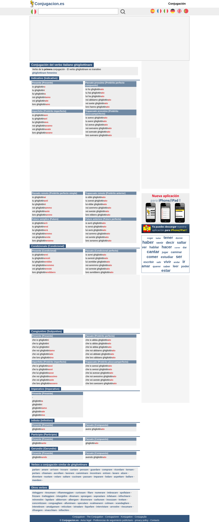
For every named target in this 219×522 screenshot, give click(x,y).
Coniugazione (112, 516)
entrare (106, 473)
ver (144, 247)
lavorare (69, 473)
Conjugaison (78, 516)
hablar (154, 247)
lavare (115, 473)
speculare (83, 503)
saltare (66, 476)
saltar (181, 242)
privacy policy (141, 520)
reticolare (66, 506)
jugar (165, 252)
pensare (84, 469)
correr (177, 248)
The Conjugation (95, 516)
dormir (179, 238)
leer (176, 266)
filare (90, 492)
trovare (64, 469)
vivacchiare (51, 510)
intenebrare (38, 506)
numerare (100, 492)
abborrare (61, 499)
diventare (37, 476)
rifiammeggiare (65, 492)
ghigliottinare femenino (44, 73)
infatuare (111, 496)
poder (185, 266)
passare (87, 476)
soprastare (99, 496)
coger (150, 238)
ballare (129, 476)
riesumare (50, 492)
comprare (107, 469)
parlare (36, 469)
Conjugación (177, 3)
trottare (122, 499)
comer (152, 257)
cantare (74, 469)
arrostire (114, 506)
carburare (99, 499)
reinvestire (38, 499)
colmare (109, 503)
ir (183, 261)
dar (185, 247)
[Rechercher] (78, 11)
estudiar (167, 257)
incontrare (95, 473)
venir (159, 242)
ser (179, 256)
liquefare (89, 506)
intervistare (102, 506)
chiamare (47, 473)
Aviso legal (86, 520)
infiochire (64, 510)
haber (148, 242)
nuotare (48, 476)
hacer (167, 247)
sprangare (86, 496)
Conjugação (141, 516)
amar (146, 266)
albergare (74, 499)
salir (159, 262)
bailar (158, 238)
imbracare (112, 492)
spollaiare (125, 492)
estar (165, 270)
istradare (78, 506)
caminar (176, 252)
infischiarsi (124, 496)
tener (168, 237)
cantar (153, 251)
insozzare (111, 499)
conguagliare (55, 503)
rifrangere (37, 510)
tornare (130, 469)
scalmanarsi (96, 503)
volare (57, 476)
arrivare (54, 469)
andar (177, 262)
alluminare (70, 503)
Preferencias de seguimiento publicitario (113, 520)
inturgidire (61, 496)
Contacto (154, 520)
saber (166, 266)
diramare (74, 496)
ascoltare (58, 473)
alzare (124, 473)
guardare (95, 469)
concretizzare (39, 503)
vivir (167, 262)
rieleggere (37, 492)
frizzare (36, 496)
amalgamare (52, 506)
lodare (108, 476)
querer (157, 266)
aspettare (119, 476)
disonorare (86, 499)
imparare (98, 476)
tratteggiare (48, 496)
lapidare (50, 499)
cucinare (76, 476)
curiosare (81, 492)
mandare (37, 480)
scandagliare (122, 503)
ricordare (119, 469)
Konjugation (127, 516)
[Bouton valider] (122, 11)
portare (36, 473)
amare (45, 469)
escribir (148, 262)
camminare (82, 473)
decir (170, 242)
